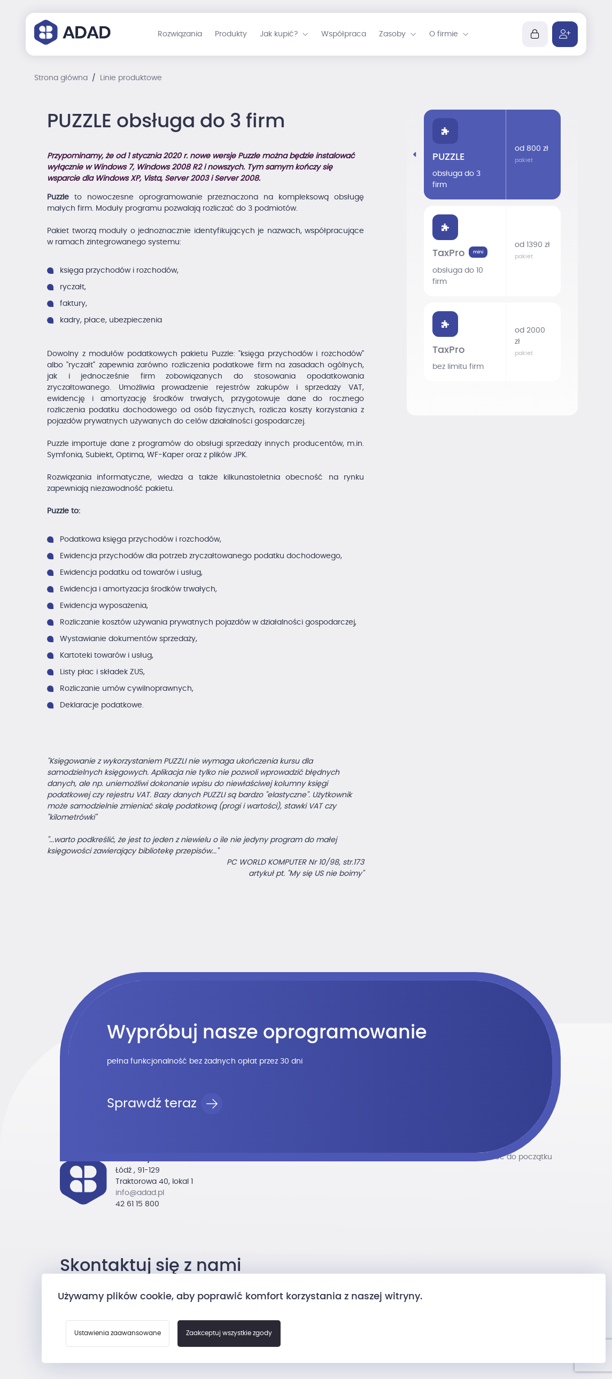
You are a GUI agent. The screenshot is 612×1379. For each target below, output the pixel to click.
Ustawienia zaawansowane (117, 1333)
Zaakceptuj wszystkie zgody (229, 1333)
